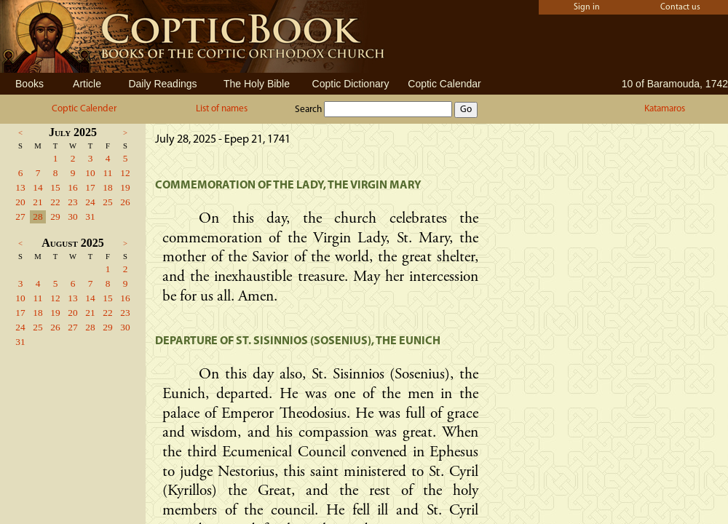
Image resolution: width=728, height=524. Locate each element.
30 (72, 216)
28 (37, 216)
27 (20, 216)
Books (29, 84)
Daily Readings (162, 84)
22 (55, 201)
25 (107, 201)
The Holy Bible (256, 84)
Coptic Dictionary (350, 84)
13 (20, 187)
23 (72, 201)
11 (108, 172)
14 (37, 187)
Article (87, 84)
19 (125, 187)
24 (90, 201)
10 (90, 172)
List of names (222, 109)
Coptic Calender (84, 109)
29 (55, 216)
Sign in (587, 7)
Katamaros (664, 109)
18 (107, 187)
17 (90, 187)
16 (72, 187)
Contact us (680, 7)
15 (55, 187)
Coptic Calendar (444, 84)
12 (125, 172)
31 (90, 216)
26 (125, 201)
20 (20, 201)
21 (37, 201)
